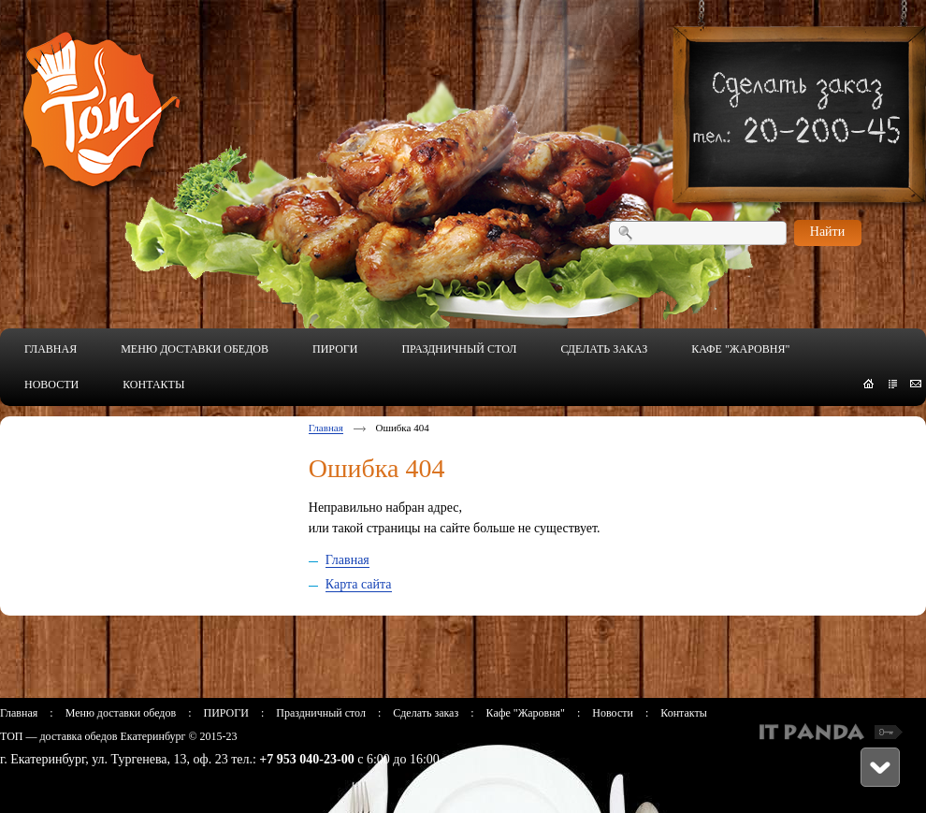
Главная (326, 427)
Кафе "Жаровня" (525, 712)
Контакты (683, 712)
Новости (612, 712)
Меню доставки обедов (120, 712)
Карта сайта (359, 584)
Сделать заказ (425, 712)
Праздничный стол (321, 712)
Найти (827, 232)
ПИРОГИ (225, 712)
